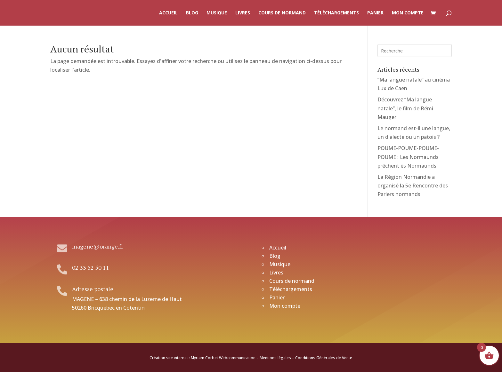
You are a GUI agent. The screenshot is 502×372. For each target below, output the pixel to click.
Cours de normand (282, 13)
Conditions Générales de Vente (323, 357)
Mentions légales (275, 357)
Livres (242, 13)
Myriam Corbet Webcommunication (222, 357)
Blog (192, 13)
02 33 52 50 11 (90, 267)
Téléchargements (336, 13)
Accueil (168, 13)
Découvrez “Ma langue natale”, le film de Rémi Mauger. (405, 108)
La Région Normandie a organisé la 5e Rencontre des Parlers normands (412, 185)
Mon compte (408, 13)
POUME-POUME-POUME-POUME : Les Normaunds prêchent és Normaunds (408, 157)
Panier (375, 13)
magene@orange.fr (97, 246)
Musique (216, 13)
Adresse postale (92, 289)
